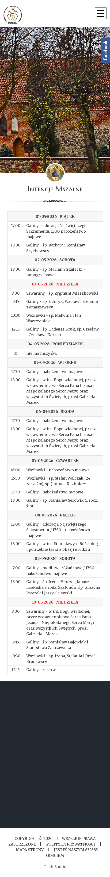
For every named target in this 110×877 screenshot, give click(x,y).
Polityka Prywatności (70, 844)
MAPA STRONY (30, 849)
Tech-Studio (55, 866)
